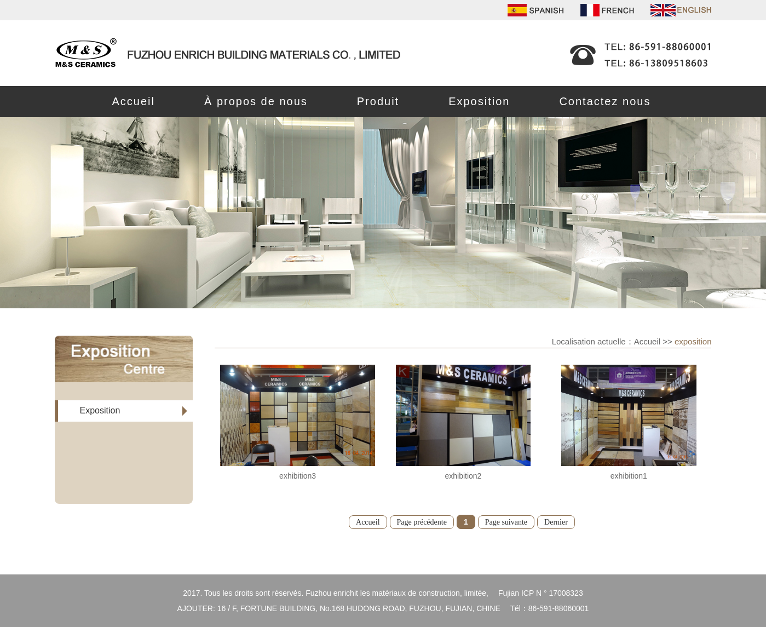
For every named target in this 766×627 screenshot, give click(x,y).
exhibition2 (463, 475)
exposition (693, 341)
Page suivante (506, 522)
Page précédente (422, 522)
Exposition (479, 101)
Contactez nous (604, 101)
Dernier (556, 522)
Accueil (133, 101)
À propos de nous (256, 101)
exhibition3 (297, 475)
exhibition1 (629, 475)
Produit (378, 101)
